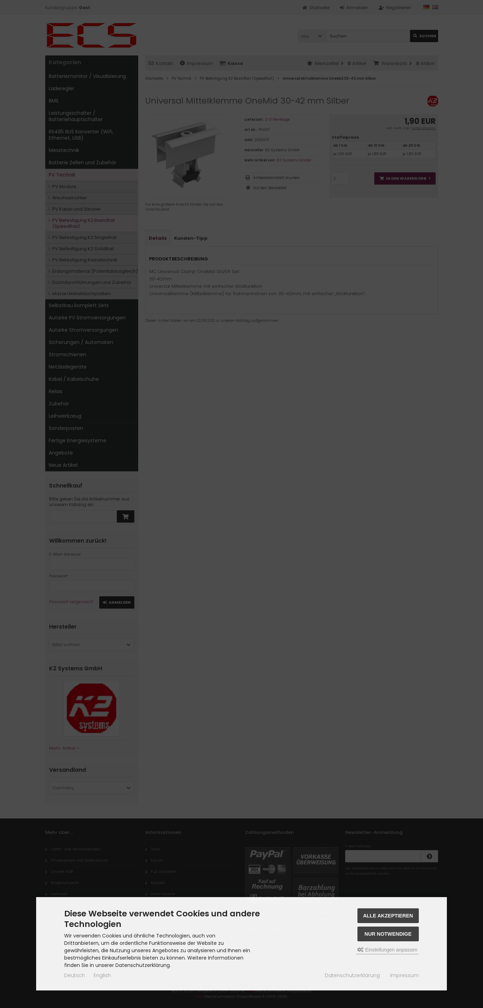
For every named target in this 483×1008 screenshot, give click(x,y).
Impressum (404, 975)
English (102, 975)
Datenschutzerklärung (352, 975)
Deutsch (74, 975)
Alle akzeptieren (388, 916)
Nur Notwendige (387, 934)
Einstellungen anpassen (387, 950)
